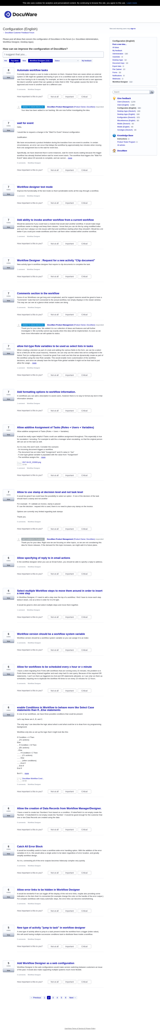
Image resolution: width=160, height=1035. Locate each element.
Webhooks (116, 79)
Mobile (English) (123, 127)
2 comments (21, 904)
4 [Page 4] (57, 997)
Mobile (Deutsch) (124, 124)
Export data (117, 66)
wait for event (25, 123)
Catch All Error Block (30, 846)
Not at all (56, 97)
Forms (115, 72)
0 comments (21, 89)
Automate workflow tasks (32, 70)
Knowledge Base (125, 135)
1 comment (21, 196)
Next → (72, 997)
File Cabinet (117, 69)
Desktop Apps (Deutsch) (126, 111)
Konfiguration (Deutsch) (126, 117)
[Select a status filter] (66, 61)
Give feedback (124, 98)
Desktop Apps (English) (126, 114)
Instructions (122, 139)
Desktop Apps (118, 60)
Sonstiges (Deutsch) (125, 130)
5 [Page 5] (61, 997)
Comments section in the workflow (38, 293)
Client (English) (123, 105)
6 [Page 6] (65, 997)
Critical (86, 97)
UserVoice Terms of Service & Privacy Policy (80, 1028)
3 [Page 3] (53, 997)
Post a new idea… (120, 44)
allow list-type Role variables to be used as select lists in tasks (55, 346)
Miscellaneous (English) (126, 121)
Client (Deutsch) (123, 102)
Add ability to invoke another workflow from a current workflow (55, 219)
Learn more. (132, 3)
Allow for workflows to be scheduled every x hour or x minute (54, 666)
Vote (8, 77)
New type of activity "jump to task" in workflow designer (51, 927)
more (70, 158)
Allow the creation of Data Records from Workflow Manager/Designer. (59, 808)
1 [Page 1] (44, 997)
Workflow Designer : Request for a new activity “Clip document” (56, 260)
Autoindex (116, 57)
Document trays (118, 63)
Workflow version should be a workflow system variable (51, 634)
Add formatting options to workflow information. (46, 391)
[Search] (152, 92)
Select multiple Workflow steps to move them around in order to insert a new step (59, 592)
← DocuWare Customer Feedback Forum (18, 33)
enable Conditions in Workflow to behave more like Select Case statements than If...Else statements (55, 708)
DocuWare (122, 151)
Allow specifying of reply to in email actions (43, 558)
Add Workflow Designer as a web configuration (45, 963)
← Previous (36, 997)
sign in (132, 28)
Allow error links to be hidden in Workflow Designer (48, 889)
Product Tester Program (126, 142)
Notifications (117, 76)
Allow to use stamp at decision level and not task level (50, 492)
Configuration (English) (127, 108)
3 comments (21, 643)
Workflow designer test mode (35, 187)
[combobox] (132, 92)
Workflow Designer (34, 89)
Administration (118, 54)
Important (70, 97)
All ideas (116, 47)
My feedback (87, 61)
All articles (121, 145)
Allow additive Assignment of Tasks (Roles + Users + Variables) (55, 427)
